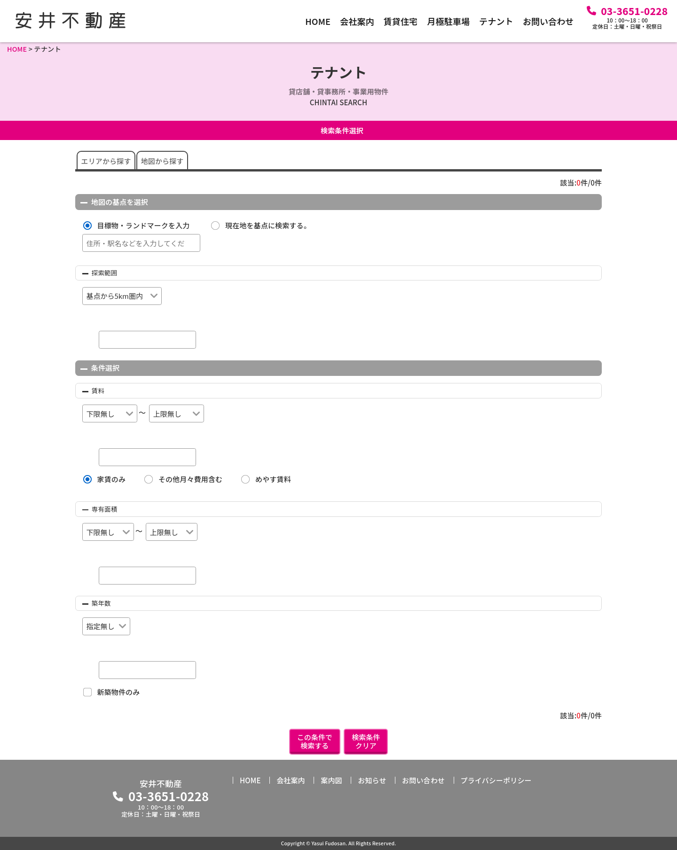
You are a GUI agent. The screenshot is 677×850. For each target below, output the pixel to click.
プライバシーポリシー (496, 780)
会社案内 (357, 21)
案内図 (331, 780)
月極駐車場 (448, 21)
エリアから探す (106, 161)
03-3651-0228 (634, 11)
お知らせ (372, 780)
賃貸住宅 (401, 21)
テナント (496, 21)
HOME (318, 21)
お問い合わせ (548, 21)
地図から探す (162, 161)
